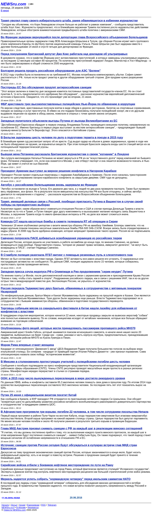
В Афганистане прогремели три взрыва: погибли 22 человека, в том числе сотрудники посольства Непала (74, 411)
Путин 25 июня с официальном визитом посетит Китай (38, 395)
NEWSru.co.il (8, 507)
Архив (22, 505)
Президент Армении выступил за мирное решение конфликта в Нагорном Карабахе (59, 170)
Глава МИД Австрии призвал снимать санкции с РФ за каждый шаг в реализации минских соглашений (71, 428)
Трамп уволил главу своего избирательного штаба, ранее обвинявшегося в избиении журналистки (69, 20)
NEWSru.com (13, 4)
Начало (5, 505)
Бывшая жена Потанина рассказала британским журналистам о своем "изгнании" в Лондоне (65, 154)
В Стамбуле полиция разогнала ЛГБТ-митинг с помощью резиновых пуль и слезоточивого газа (67, 254)
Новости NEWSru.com (15, 510)
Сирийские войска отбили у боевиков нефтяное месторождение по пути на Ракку (57, 465)
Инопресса (33, 507)
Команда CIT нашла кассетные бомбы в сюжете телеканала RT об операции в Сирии (59, 221)
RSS (43, 505)
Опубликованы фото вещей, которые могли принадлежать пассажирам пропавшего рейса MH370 (68, 328)
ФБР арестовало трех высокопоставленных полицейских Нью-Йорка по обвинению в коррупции (68, 104)
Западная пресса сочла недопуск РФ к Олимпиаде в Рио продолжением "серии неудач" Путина (67, 271)
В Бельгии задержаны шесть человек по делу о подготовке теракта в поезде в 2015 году (62, 137)
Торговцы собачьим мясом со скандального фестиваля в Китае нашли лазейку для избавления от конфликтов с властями (69, 310)
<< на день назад (11, 497)
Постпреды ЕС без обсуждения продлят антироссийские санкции (46, 87)
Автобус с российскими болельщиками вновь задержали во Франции (49, 184)
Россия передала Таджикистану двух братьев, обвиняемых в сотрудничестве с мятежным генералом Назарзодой (71, 290)
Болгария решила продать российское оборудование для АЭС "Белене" (51, 70)
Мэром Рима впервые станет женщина (27, 344)
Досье (14, 505)
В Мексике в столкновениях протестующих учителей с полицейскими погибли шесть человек (65, 361)
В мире (5, 10)
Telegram (52, 505)
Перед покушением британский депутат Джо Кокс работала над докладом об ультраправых (64, 54)
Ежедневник (33, 505)
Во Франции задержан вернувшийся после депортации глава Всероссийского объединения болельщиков (74, 37)
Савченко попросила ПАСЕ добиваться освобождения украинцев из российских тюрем (61, 238)
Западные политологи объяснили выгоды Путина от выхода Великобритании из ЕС (59, 120)
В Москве (21, 507)
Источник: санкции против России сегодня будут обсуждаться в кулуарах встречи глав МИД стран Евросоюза (69, 447)
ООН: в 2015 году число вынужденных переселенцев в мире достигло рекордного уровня (63, 378)
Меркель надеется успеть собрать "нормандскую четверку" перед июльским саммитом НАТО (65, 479)
